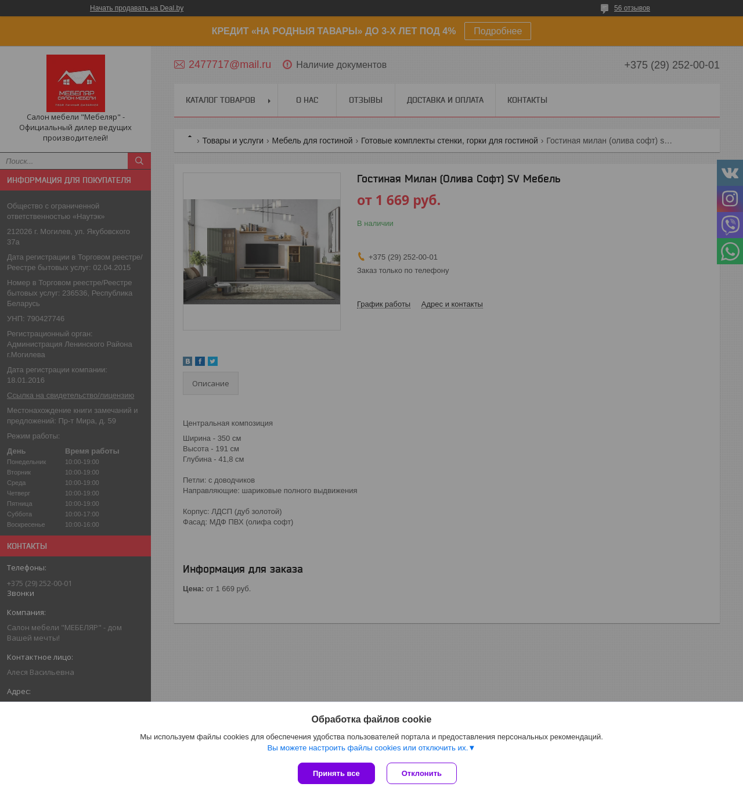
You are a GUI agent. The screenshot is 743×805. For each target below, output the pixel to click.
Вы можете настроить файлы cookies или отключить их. (367, 747)
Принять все (336, 773)
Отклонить (422, 773)
